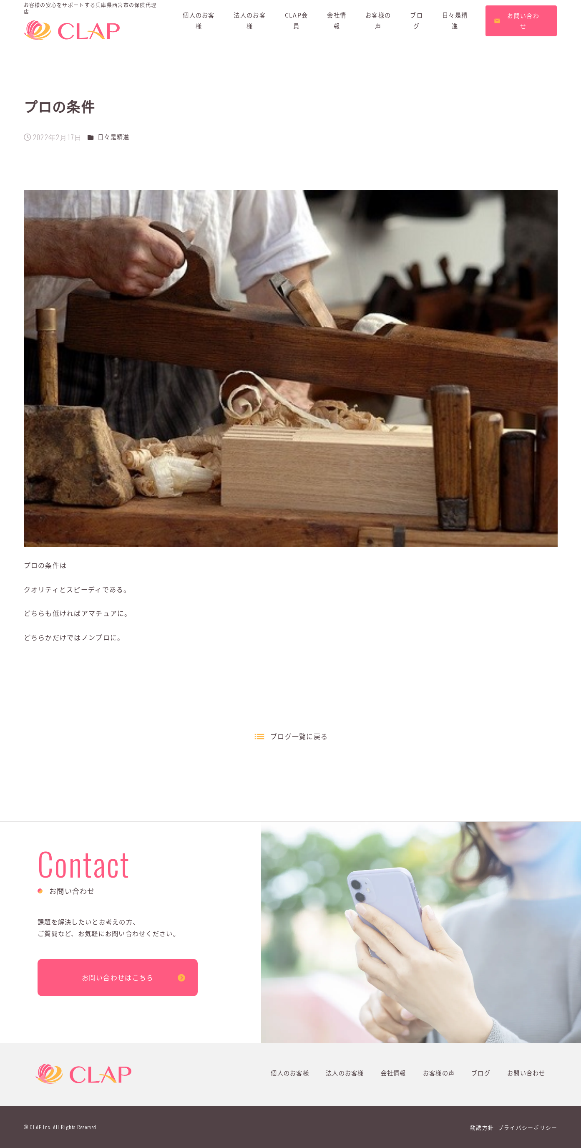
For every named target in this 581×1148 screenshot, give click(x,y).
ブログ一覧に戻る (299, 736)
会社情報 (393, 1073)
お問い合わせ (526, 1073)
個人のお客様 (290, 1073)
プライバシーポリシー (528, 1127)
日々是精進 (113, 137)
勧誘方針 (482, 1127)
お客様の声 (439, 1073)
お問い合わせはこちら (118, 977)
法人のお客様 (345, 1073)
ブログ (480, 1073)
